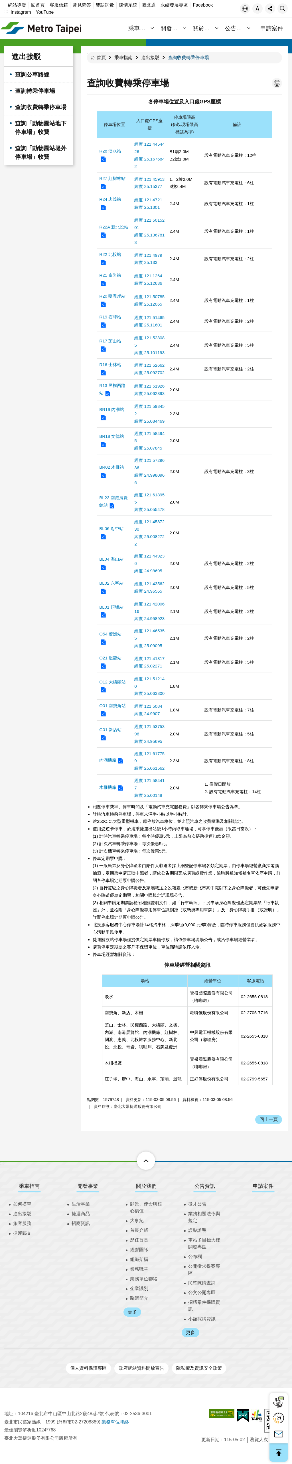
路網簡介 (139, 1298)
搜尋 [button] (282, 8)
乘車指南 (123, 57)
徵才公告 (197, 1204)
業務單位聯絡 (143, 1278)
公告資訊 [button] (236, 28)
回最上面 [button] (278, 1452)
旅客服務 (22, 1223)
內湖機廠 (107, 760)
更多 (132, 1311)
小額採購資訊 (202, 1318)
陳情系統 (128, 5)
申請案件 (271, 28)
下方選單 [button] (139, 1161)
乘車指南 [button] (140, 28)
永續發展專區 (174, 5)
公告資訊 (204, 1186)
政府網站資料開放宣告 (141, 1368)
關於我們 (146, 1186)
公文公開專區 (202, 1292)
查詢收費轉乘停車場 (40, 107)
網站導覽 (17, 5)
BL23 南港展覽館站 (113, 501)
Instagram (21, 12)
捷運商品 (81, 1213)
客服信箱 (59, 5)
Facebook (203, 5)
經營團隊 (139, 1249)
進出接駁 (26, 57)
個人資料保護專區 (88, 1368)
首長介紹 (139, 1230)
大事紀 (137, 1220)
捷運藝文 (22, 1233)
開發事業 (88, 1186)
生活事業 (81, 1204)
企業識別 (139, 1288)
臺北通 (149, 5)
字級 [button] (257, 8)
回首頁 (38, 5)
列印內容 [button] (277, 83)
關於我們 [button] (204, 28)
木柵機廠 (107, 787)
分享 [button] (270, 8)
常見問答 (82, 5)
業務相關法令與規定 (204, 1217)
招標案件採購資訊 (204, 1305)
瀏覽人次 (259, 1439)
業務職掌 (139, 1269)
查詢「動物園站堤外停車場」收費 (40, 152)
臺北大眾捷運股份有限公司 (41, 28)
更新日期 (210, 1439)
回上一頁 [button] (268, 1119)
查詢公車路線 (32, 74)
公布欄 (195, 1256)
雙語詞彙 (105, 5)
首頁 (101, 57)
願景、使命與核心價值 (146, 1207)
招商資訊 (81, 1223)
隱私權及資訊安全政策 (199, 1368)
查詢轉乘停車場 (35, 91)
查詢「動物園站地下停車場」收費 (40, 127)
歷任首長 (139, 1240)
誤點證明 (197, 1230)
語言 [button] (245, 8)
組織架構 (139, 1259)
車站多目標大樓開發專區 (204, 1243)
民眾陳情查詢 (202, 1282)
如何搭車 (22, 1204)
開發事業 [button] (172, 28)
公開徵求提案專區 (204, 1270)
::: (6, 11)
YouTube (45, 12)
